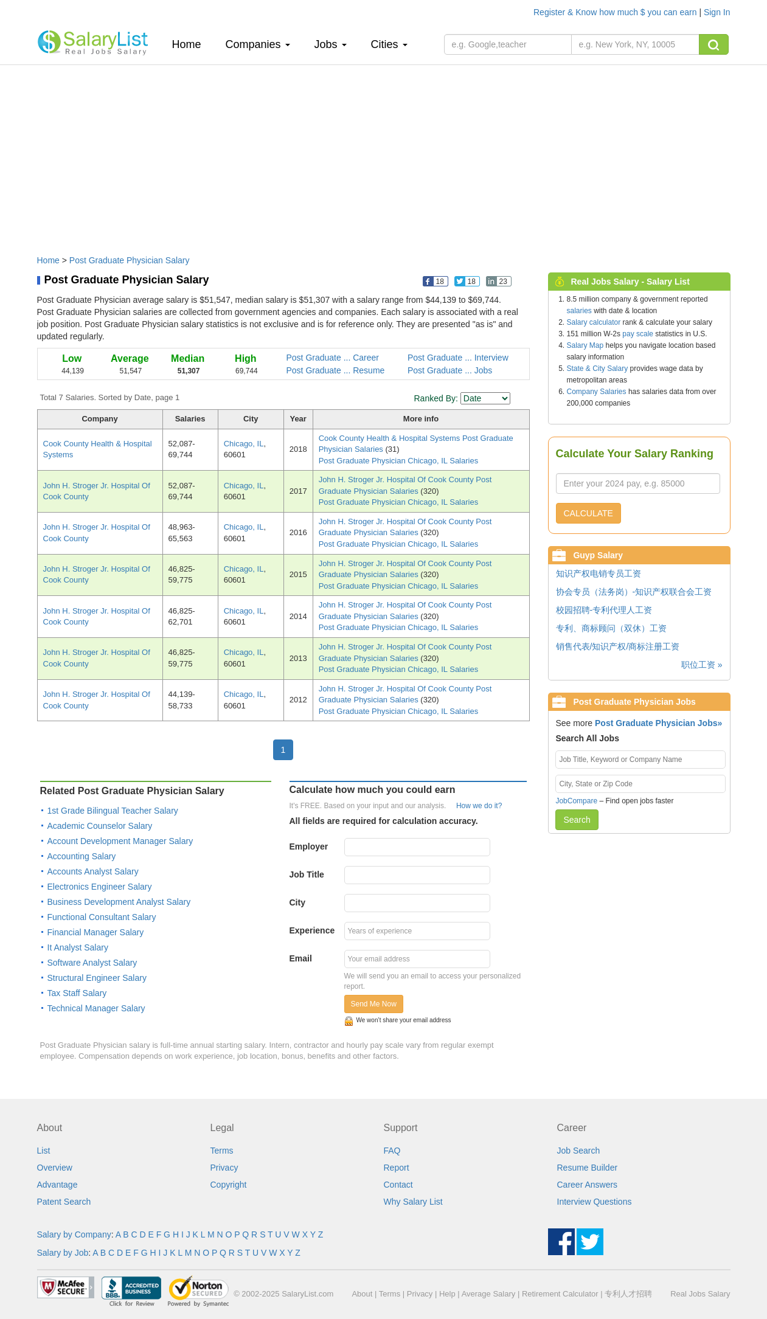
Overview (54, 1167)
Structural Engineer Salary (97, 978)
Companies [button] (258, 44)
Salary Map (585, 345)
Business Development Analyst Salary (119, 902)
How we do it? (479, 805)
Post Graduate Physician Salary (129, 260)
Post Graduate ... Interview (458, 357)
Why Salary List (413, 1201)
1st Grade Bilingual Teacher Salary (112, 810)
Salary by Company (74, 1234)
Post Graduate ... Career (333, 357)
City (297, 902)
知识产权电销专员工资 (598, 573)
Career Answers (587, 1184)
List (43, 1150)
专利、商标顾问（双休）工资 (611, 628)
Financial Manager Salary (95, 932)
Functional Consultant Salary (101, 917)
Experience (312, 930)
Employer (309, 846)
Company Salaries (596, 391)
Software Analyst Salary (92, 963)
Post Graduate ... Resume (335, 370)
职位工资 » (702, 665)
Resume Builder (587, 1167)
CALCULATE (588, 513)
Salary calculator (594, 322)
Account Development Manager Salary (120, 841)
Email (301, 958)
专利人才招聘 (628, 1293)
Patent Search (64, 1201)
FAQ (392, 1150)
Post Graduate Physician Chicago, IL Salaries (399, 460)
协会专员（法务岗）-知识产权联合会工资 (634, 592)
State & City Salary (597, 368)
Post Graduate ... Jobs (450, 370)
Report (396, 1167)
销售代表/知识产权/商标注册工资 (618, 646)
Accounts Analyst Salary (93, 871)
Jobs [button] (330, 44)
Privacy (224, 1167)
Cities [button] (389, 44)
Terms (222, 1150)
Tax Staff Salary (77, 993)
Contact (398, 1184)
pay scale (637, 334)
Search (576, 820)
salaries (579, 310)
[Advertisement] (384, 154)
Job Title (307, 874)
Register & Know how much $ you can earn (616, 12)
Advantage (57, 1184)
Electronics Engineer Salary (99, 886)
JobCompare (576, 801)
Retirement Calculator (560, 1293)
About (362, 1293)
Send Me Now (374, 1004)
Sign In (717, 12)
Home (191, 44)
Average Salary (489, 1293)
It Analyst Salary (77, 947)
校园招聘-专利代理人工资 (604, 610)
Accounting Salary (81, 856)
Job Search (578, 1150)
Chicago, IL (244, 443)
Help (447, 1293)
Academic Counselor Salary (100, 826)
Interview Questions (594, 1201)
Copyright (228, 1184)
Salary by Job (63, 1253)
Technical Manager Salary (96, 1008)
